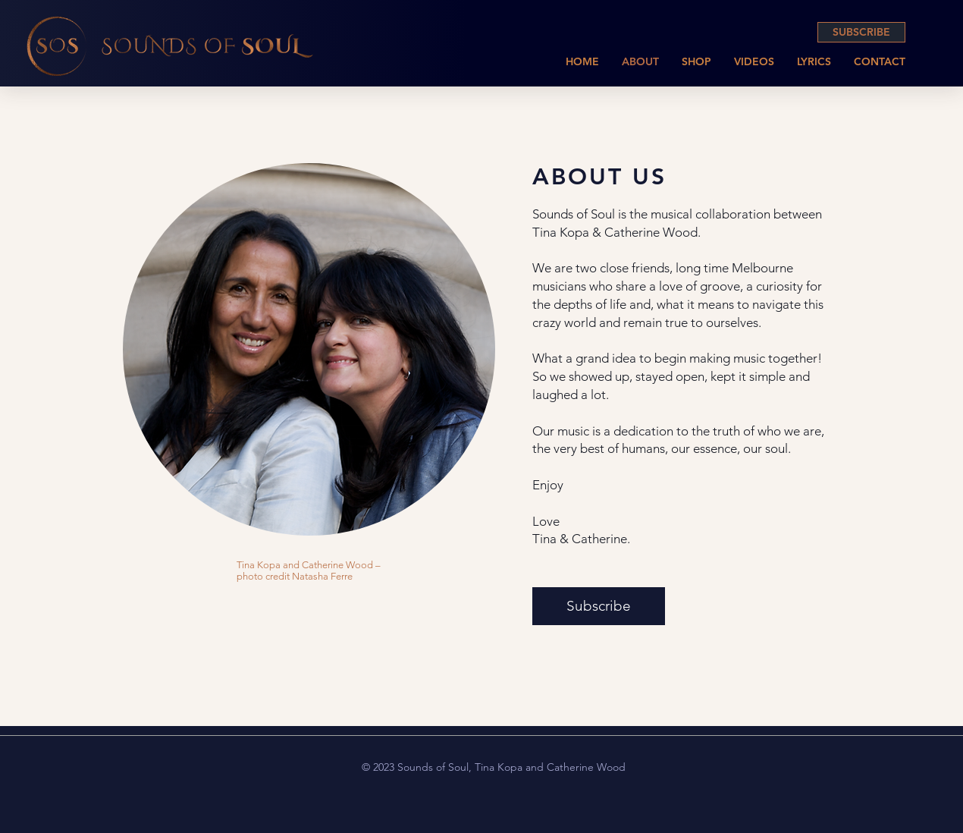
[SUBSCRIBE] (861, 32)
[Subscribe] (598, 606)
